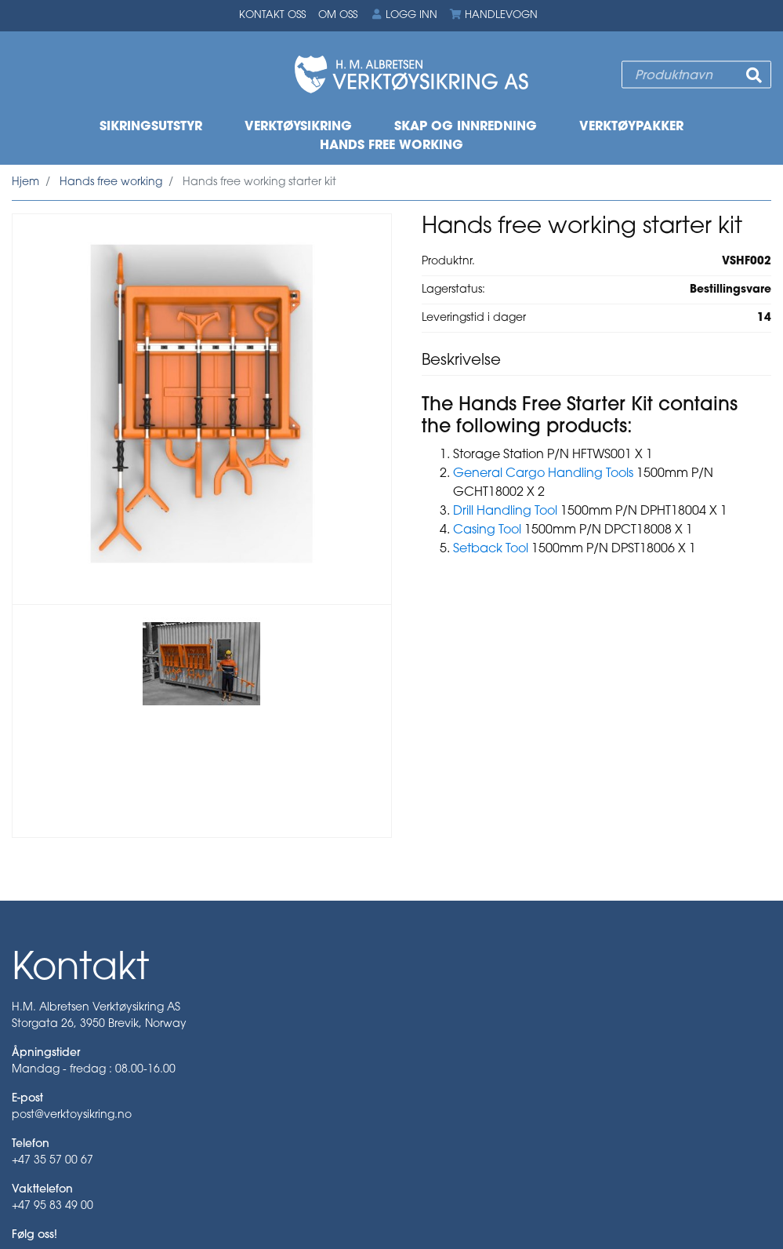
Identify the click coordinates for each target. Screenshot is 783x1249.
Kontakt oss (272, 15)
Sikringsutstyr (151, 127)
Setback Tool (490, 549)
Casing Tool (487, 530)
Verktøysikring (298, 127)
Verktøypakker (631, 127)
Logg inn (403, 14)
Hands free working (391, 146)
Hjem (25, 182)
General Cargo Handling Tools (543, 474)
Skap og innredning (465, 127)
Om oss (337, 15)
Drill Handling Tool (505, 511)
